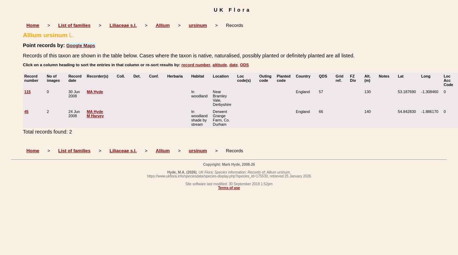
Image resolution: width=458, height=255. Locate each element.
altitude (220, 65)
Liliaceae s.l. (123, 25)
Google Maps (80, 45)
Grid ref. (340, 78)
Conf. (155, 76)
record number (195, 65)
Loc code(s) (245, 78)
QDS (244, 65)
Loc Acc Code (449, 80)
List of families (74, 25)
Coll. (122, 76)
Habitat (199, 76)
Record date (75, 78)
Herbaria (176, 76)
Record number (33, 78)
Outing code (265, 78)
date (233, 65)
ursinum (198, 25)
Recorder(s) (99, 76)
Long (427, 76)
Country (304, 76)
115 (27, 92)
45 (26, 111)
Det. (138, 76)
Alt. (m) (369, 78)
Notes (386, 76)
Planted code (284, 78)
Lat (402, 76)
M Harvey (95, 116)
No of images (55, 78)
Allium (163, 25)
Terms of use (229, 188)
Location (222, 76)
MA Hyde (95, 92)
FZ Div (354, 78)
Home (33, 25)
